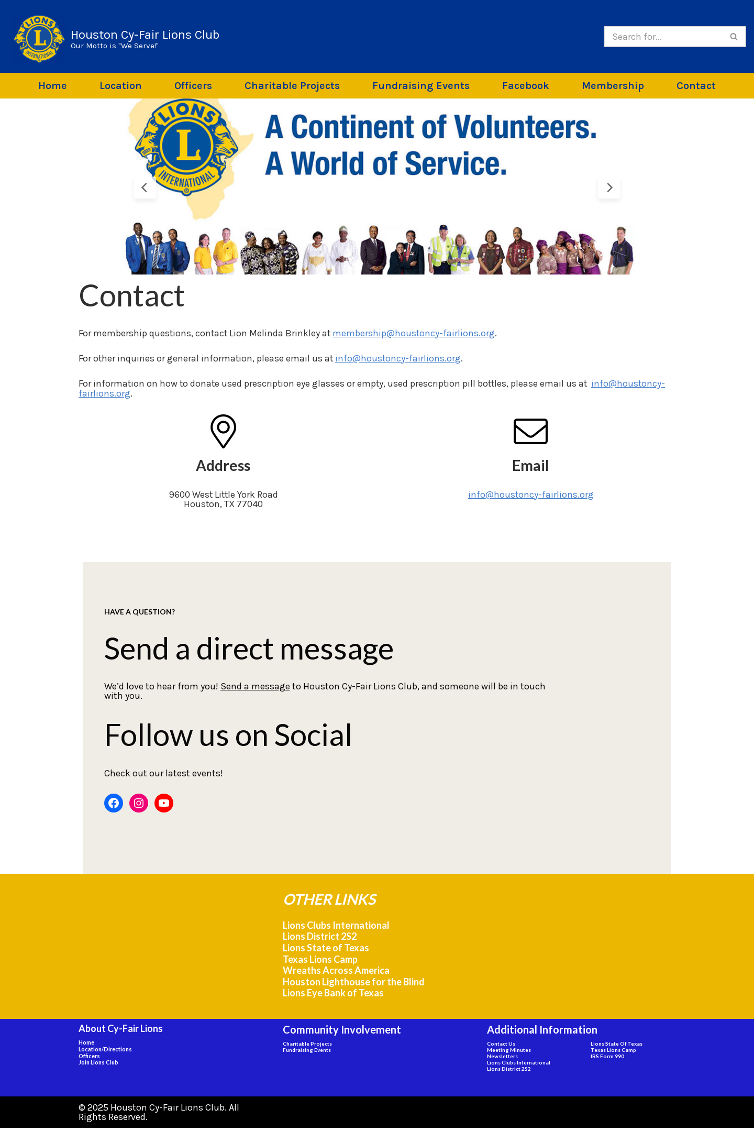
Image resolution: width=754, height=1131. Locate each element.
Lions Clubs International (336, 928)
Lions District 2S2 (320, 939)
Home (52, 86)
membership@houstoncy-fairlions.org (416, 333)
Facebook (525, 86)
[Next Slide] (609, 188)
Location (120, 86)
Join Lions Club (98, 1065)
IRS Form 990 (607, 1059)
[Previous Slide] (145, 188)
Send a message (232, 692)
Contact (696, 86)
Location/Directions (105, 1052)
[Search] (663, 36)
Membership (613, 86)
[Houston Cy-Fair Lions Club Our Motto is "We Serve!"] (116, 39)
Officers (193, 86)
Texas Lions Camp (320, 962)
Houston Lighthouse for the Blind (354, 985)
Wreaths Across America (336, 973)
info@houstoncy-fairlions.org (400, 358)
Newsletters (502, 1059)
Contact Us (501, 1047)
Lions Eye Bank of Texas (333, 996)
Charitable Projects (292, 86)
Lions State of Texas (326, 951)
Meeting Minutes (509, 1053)
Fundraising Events (421, 86)
